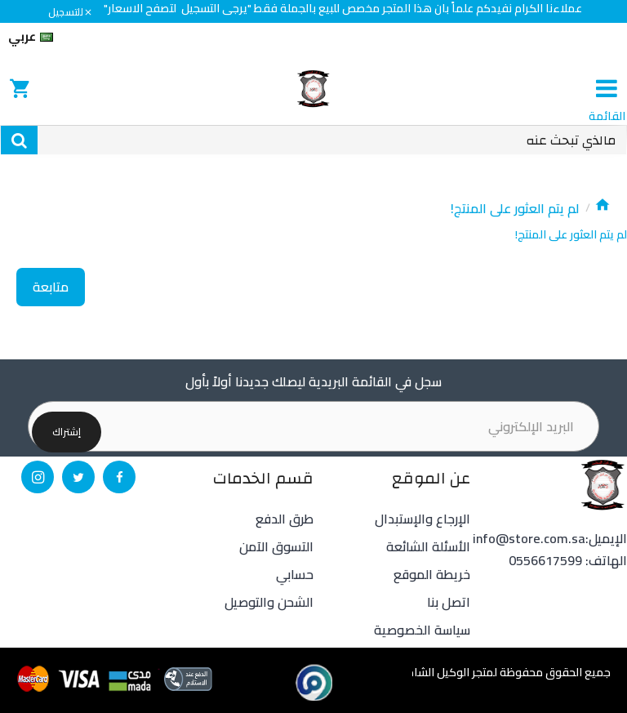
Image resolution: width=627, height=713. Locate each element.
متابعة (51, 286)
